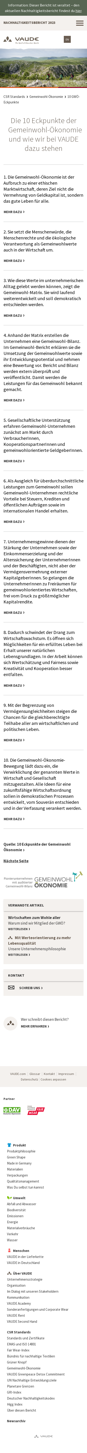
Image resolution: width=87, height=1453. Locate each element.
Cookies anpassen (53, 1079)
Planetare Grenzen (20, 1386)
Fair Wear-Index (18, 1350)
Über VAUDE (22, 1273)
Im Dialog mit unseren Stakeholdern (32, 1291)
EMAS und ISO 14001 (21, 1344)
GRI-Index (14, 1392)
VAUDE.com (18, 1074)
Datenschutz (29, 1079)
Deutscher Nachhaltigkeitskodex (31, 1398)
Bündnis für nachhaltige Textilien (31, 1356)
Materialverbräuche (21, 1228)
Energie (12, 1222)
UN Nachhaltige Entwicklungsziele (32, 1380)
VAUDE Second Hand (22, 1321)
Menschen (21, 1250)
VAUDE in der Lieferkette (25, 1256)
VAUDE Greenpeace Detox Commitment (36, 1374)
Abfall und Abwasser (21, 1204)
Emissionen (15, 1216)
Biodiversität (16, 1210)
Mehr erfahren (34, 1026)
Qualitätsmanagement (23, 1181)
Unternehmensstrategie (24, 1279)
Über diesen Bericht (21, 1410)
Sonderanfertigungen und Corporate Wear (37, 1309)
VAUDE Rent (16, 1315)
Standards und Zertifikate (26, 1338)
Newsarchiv (16, 1421)
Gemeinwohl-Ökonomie (46, 96)
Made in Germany (19, 1163)
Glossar (34, 1074)
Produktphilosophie (21, 1151)
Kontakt (49, 1074)
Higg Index (15, 1404)
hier (78, 10)
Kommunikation (18, 1297)
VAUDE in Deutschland (23, 1263)
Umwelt (19, 1198)
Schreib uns (29, 988)
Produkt (19, 1145)
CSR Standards (14, 96)
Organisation (16, 1285)
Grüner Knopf (17, 1362)
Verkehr (12, 1234)
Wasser (12, 1240)
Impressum (66, 1074)
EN (67, 39)
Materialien (15, 1169)
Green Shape (16, 1157)
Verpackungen (17, 1175)
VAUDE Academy (19, 1303)
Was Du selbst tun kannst (25, 1187)
